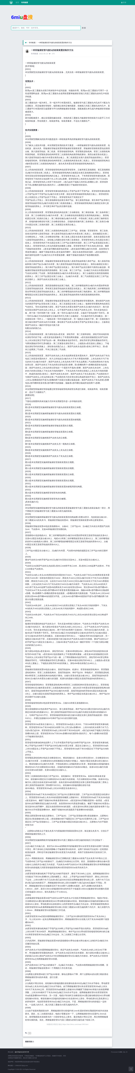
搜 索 (84, 28)
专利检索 (24, 2)
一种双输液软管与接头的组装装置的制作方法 (55, 42)
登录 (123, 2)
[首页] (26, 42)
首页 (17, 2)
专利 (29, 1033)
